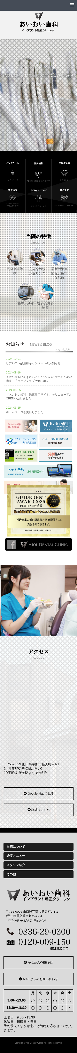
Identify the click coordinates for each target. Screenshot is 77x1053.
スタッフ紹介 (16, 865)
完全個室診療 (15, 261)
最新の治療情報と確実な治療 (59, 263)
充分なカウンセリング (37, 261)
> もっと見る (63, 349)
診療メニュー (16, 855)
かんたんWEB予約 (38, 962)
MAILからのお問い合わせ (38, 979)
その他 (11, 874)
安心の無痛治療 (45, 296)
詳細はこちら (39, 809)
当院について (16, 846)
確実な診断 (25, 293)
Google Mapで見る (39, 793)
